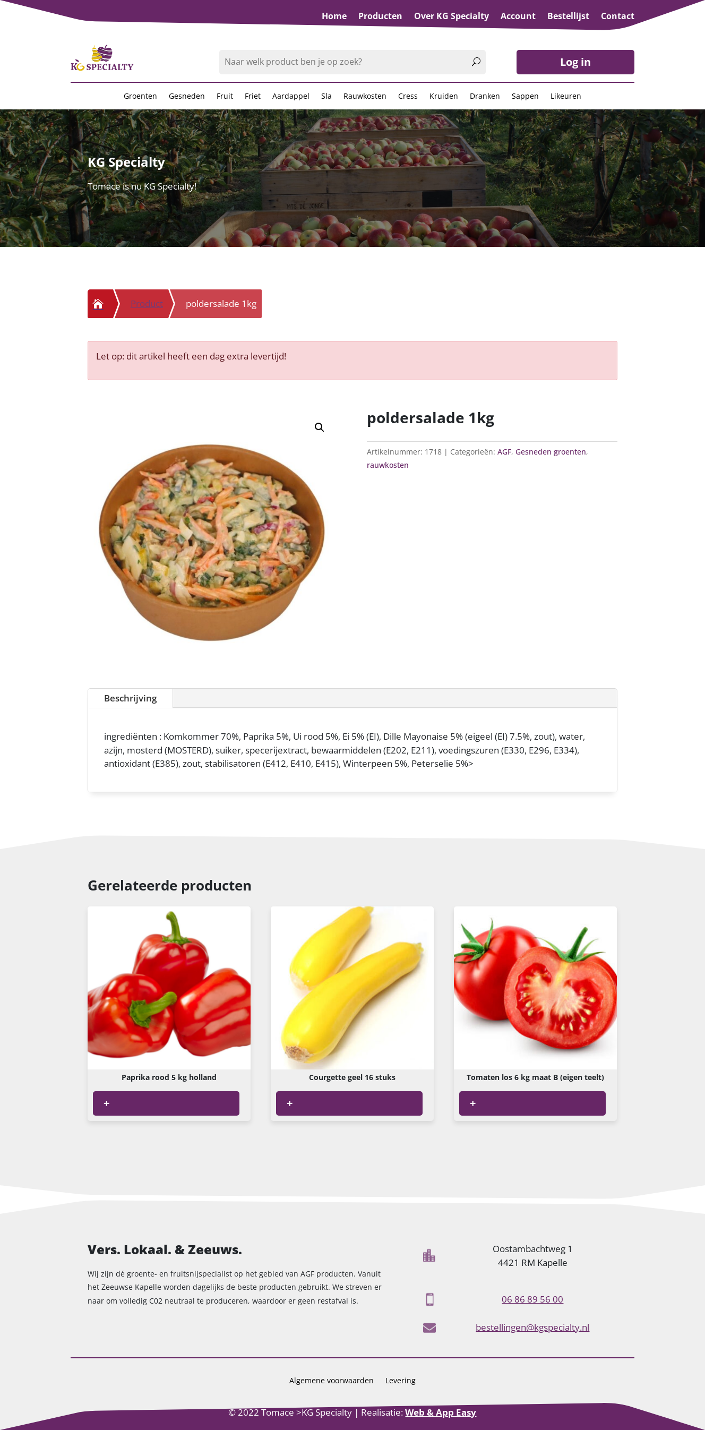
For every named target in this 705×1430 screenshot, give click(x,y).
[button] (319, 427)
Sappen (525, 96)
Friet (253, 96)
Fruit (225, 96)
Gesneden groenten (550, 452)
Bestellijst (568, 17)
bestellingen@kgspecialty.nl (532, 1327)
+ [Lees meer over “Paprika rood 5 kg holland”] (106, 1103)
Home (334, 17)
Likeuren (566, 96)
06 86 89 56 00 (532, 1299)
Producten (380, 17)
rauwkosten (388, 465)
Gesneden (187, 96)
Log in (575, 62)
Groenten (140, 96)
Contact (617, 17)
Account (518, 17)
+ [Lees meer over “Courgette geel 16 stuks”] (290, 1103)
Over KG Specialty (451, 17)
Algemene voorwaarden (331, 1381)
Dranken (485, 96)
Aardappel (290, 96)
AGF (504, 452)
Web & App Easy (440, 1412)
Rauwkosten (364, 96)
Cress (408, 96)
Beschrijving (582, 698)
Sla (326, 96)
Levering (400, 1381)
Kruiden (443, 96)
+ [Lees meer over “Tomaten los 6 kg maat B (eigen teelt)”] (473, 1103)
